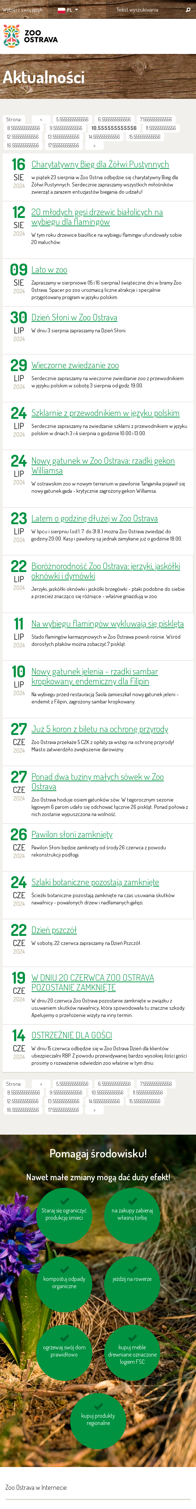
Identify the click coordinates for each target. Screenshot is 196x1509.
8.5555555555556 (23, 128)
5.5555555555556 (72, 119)
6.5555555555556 (114, 119)
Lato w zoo (49, 269)
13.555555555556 (64, 136)
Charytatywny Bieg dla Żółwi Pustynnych (100, 164)
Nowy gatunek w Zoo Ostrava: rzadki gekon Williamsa (103, 465)
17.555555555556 (63, 145)
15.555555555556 (145, 136)
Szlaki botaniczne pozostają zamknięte (95, 882)
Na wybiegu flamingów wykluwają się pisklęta (107, 623)
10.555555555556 (108, 1092)
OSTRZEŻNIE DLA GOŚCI (71, 1035)
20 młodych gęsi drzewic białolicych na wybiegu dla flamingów (97, 216)
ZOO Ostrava (31, 37)
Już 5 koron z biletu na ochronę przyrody (99, 729)
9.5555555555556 (66, 128)
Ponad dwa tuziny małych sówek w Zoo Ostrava (97, 781)
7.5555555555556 (156, 119)
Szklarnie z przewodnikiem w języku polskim (105, 412)
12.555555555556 (23, 136)
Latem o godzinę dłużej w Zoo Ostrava (94, 518)
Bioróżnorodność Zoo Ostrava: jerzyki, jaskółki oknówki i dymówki (105, 570)
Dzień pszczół (54, 929)
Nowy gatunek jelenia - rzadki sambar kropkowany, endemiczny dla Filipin (94, 676)
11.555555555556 (161, 128)
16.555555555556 (23, 145)
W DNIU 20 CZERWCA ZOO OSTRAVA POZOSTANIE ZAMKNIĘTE (92, 982)
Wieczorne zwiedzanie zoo (75, 365)
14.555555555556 (104, 136)
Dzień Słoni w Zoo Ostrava (74, 317)
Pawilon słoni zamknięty (71, 834)
